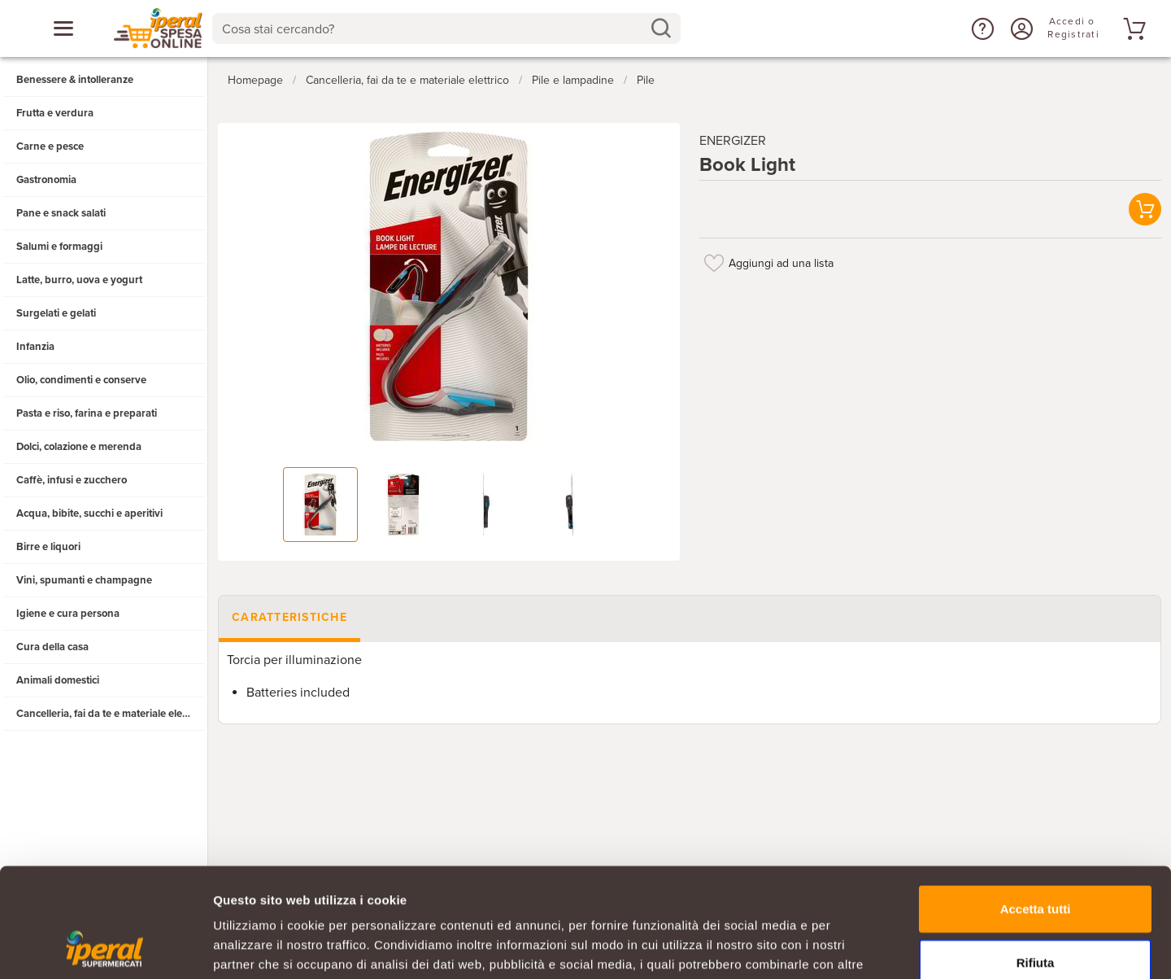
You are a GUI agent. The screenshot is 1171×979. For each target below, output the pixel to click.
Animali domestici (57, 680)
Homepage (255, 80)
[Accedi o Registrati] (1019, 28)
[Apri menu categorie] (63, 28)
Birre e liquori (48, 546)
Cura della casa (52, 646)
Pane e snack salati (61, 213)
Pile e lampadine (573, 80)
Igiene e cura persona (68, 613)
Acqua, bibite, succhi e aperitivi (89, 513)
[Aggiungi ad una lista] (714, 263)
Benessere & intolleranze (74, 79)
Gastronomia (46, 179)
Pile (646, 80)
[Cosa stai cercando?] (433, 28)
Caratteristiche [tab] (289, 617)
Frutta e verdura (55, 113)
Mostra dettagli (855, 947)
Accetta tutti (1035, 806)
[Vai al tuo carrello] (1131, 28)
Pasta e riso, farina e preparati (86, 413)
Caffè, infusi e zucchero (71, 480)
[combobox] (446, 28)
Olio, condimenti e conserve (81, 380)
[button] (980, 28)
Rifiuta (1035, 860)
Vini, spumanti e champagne (84, 580)
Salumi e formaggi (59, 246)
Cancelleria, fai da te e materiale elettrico (111, 713)
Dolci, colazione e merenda (78, 446)
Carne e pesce (50, 146)
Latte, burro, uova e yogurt (79, 279)
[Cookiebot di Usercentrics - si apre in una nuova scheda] (105, 947)
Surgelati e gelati (56, 313)
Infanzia (35, 346)
